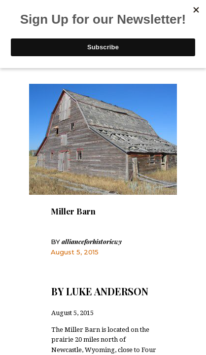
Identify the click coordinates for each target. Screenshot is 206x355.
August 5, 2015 (75, 252)
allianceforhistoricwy (86, 241)
